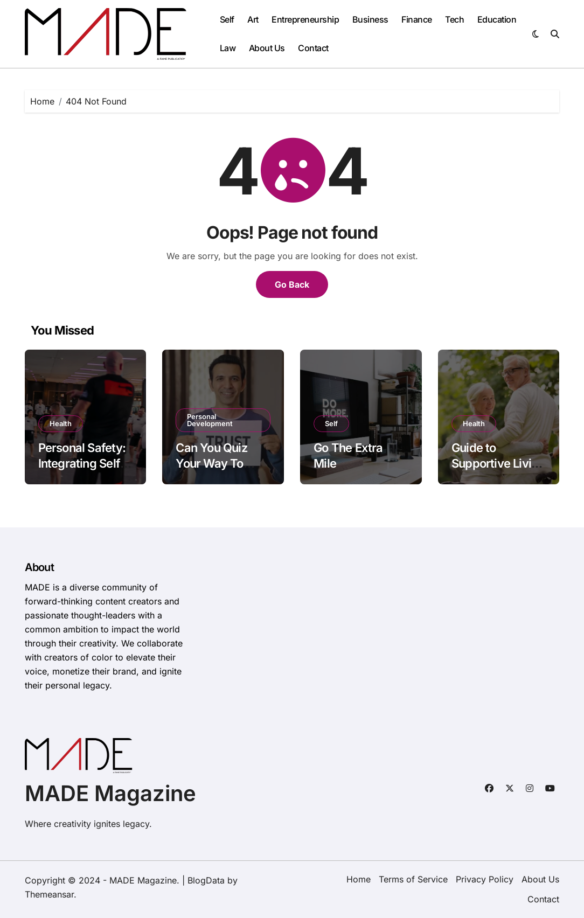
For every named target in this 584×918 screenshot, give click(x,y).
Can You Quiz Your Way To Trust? (211, 463)
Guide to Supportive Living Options (498, 463)
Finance (416, 19)
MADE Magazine (110, 793)
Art (253, 19)
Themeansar (49, 894)
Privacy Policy (484, 879)
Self (227, 19)
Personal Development (210, 420)
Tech (454, 19)
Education (497, 19)
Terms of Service (413, 879)
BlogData (206, 880)
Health (61, 423)
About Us (267, 48)
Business (370, 19)
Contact (313, 48)
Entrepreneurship (305, 19)
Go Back (292, 284)
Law (228, 48)
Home (358, 879)
